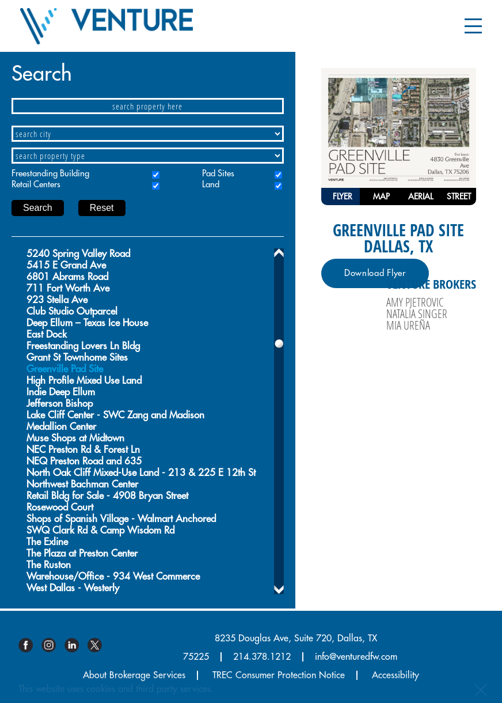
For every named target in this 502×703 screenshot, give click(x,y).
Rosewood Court (59, 507)
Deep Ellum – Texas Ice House (87, 323)
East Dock (46, 334)
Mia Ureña (408, 325)
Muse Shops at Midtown (75, 438)
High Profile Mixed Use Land (84, 380)
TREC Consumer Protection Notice (278, 675)
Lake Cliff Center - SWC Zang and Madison (115, 415)
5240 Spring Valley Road (78, 254)
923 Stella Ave (57, 300)
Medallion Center (61, 427)
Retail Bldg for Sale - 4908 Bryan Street (107, 496)
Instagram (52, 645)
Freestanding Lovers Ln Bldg (83, 346)
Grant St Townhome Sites (77, 357)
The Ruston (48, 565)
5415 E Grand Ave (66, 265)
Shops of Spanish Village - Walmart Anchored (121, 519)
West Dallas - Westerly (72, 588)
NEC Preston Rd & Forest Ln (83, 450)
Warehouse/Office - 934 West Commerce (113, 576)
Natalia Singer (416, 313)
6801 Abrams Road (67, 277)
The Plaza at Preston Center (82, 553)
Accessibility (395, 675)
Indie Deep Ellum (60, 392)
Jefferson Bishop (59, 404)
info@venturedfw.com (356, 657)
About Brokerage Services (134, 675)
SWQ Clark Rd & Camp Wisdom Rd (100, 530)
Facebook (29, 645)
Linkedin (76, 645)
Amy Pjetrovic (414, 301)
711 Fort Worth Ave (67, 288)
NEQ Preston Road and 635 (84, 461)
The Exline (47, 542)
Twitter (99, 645)
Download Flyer (375, 273)
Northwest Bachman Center (82, 484)
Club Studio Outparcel (71, 311)
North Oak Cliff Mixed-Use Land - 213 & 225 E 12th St (141, 473)
